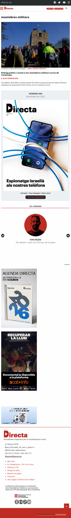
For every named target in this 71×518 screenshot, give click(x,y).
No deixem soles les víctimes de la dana (35, 242)
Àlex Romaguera (10, 78)
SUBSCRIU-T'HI (50, 8)
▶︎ (69, 235)
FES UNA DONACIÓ (59, 8)
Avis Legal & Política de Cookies (21, 480)
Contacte (11, 476)
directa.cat (6, 2)
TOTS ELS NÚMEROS (35, 197)
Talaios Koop (51, 514)
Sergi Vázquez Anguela (37, 68)
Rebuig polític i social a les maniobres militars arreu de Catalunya (30, 73)
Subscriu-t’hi (12, 467)
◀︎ (3, 235)
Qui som (11, 461)
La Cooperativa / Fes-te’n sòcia (20, 464)
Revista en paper (14, 473)
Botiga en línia (13, 470)
